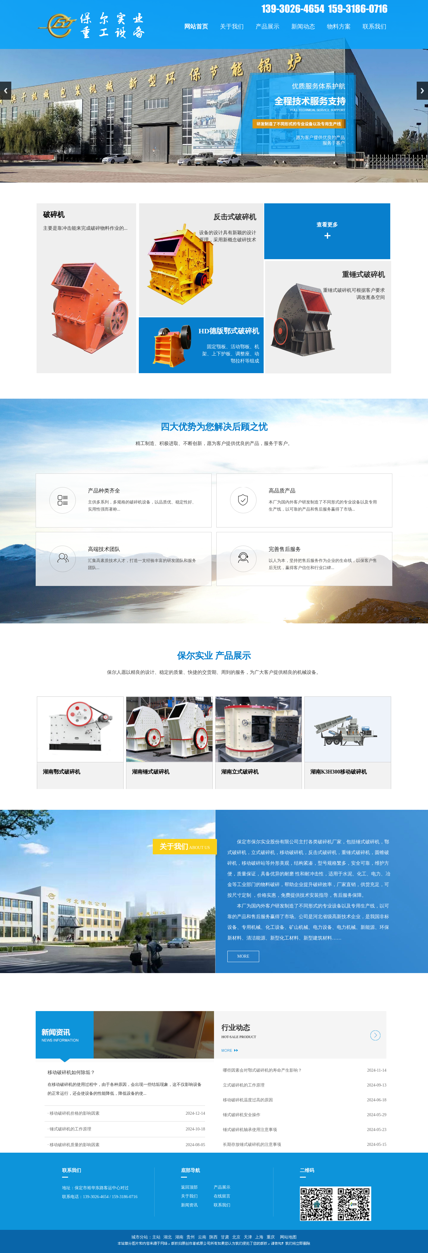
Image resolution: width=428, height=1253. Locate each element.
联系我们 (222, 1205)
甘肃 (225, 1237)
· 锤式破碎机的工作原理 (69, 1129)
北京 (236, 1237)
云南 (202, 1237)
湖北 (167, 1237)
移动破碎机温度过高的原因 (248, 1100)
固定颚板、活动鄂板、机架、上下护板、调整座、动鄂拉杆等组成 (230, 353)
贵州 (190, 1237)
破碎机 (53, 214)
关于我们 (189, 1196)
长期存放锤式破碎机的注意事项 (252, 1144)
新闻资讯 (189, 1205)
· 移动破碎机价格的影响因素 (74, 1113)
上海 (259, 1237)
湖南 (179, 1237)
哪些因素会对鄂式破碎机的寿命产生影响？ (262, 1070)
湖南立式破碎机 (240, 772)
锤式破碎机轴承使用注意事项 (250, 1129)
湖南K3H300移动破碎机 (338, 772)
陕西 (213, 1237)
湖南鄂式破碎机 (61, 772)
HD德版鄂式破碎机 (229, 331)
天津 (248, 1237)
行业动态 (235, 1028)
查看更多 (327, 225)
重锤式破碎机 (363, 274)
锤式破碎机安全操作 (241, 1115)
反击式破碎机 (234, 217)
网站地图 (287, 1237)
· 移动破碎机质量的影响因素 (74, 1145)
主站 (156, 1237)
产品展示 (222, 1187)
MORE (243, 956)
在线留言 (222, 1196)
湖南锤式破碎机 (150, 772)
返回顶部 (189, 1187)
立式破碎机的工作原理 (244, 1085)
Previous (5, 91)
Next (422, 91)
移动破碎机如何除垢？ (71, 1072)
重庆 (271, 1237)
